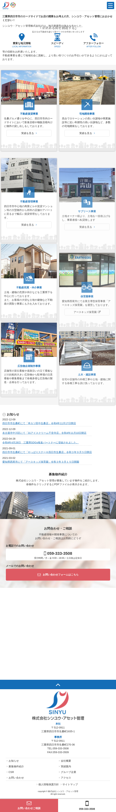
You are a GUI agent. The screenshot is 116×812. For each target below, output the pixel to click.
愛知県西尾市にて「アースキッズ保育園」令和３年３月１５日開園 (40, 461)
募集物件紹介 (15, 766)
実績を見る (29, 133)
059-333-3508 (87, 805)
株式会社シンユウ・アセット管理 (63, 791)
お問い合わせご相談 (29, 805)
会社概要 (65, 760)
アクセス (65, 777)
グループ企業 (67, 772)
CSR (10, 772)
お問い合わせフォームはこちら (58, 574)
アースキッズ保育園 (85, 367)
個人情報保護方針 (48, 784)
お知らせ (13, 760)
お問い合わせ (15, 777)
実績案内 (65, 766)
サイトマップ (69, 784)
